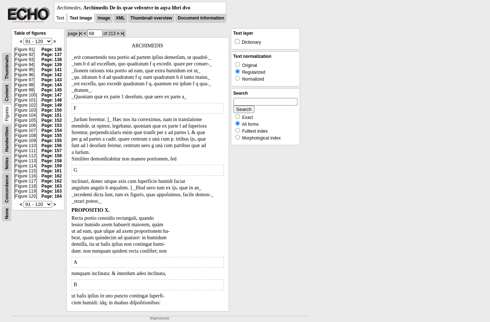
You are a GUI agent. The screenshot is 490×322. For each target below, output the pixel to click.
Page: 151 (52, 115)
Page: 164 (52, 196)
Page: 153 (52, 125)
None (6, 213)
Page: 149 (52, 105)
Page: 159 (52, 165)
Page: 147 (52, 95)
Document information (201, 18)
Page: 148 (52, 100)
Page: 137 (52, 54)
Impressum (159, 318)
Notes (6, 163)
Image (104, 18)
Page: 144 (52, 84)
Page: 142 (52, 74)
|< (81, 33)
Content (6, 93)
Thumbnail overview (151, 18)
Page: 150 (52, 110)
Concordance (6, 189)
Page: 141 (52, 69)
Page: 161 (52, 170)
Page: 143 (52, 79)
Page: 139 (52, 64)
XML (120, 18)
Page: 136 (52, 49)
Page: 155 (52, 135)
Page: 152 (52, 120)
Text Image (81, 18)
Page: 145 (52, 90)
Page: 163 (52, 186)
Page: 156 (52, 145)
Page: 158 (52, 155)
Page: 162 (52, 176)
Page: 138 (52, 59)
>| (122, 33)
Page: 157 (52, 150)
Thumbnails (6, 67)
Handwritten (6, 139)
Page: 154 (52, 130)
